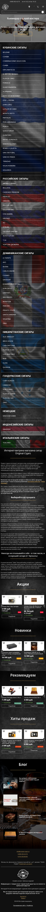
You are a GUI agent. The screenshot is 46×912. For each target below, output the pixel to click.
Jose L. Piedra (8, 100)
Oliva (5, 363)
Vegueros (7, 170)
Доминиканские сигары (18, 253)
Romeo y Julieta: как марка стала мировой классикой (30, 816)
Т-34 (4, 240)
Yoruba (6, 227)
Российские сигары (15, 178)
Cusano (6, 275)
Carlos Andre (9, 271)
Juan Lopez (7, 104)
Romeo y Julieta (9, 148)
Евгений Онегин (10, 231)
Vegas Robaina (9, 165)
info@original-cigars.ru (23, 851)
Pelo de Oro (8, 205)
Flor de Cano (8, 78)
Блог (23, 764)
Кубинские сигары (15, 47)
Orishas (6, 201)
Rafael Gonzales (10, 139)
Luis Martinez (9, 354)
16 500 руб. (7, 657)
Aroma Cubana (9, 183)
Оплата (23, 898)
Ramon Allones (9, 144)
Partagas (7, 117)
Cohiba (6, 56)
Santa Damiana (9, 314)
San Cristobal (9, 152)
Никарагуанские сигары (18, 332)
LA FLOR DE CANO (10, 109)
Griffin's (6, 293)
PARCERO (6, 306)
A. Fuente (7, 258)
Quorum (6, 367)
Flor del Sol (8, 398)
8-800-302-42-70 (23, 854)
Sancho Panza (9, 157)
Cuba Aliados (8, 380)
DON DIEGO (7, 288)
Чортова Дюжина (11, 244)
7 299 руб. (6, 699)
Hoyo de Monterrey (11, 96)
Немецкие (9, 411)
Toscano (7, 442)
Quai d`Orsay (8, 131)
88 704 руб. (34, 612)
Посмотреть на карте (25, 864)
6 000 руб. (28, 744)
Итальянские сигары (16, 438)
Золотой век (8, 236)
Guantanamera (9, 87)
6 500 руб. (12, 609)
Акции (23, 584)
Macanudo (7, 297)
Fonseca (6, 83)
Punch (5, 126)
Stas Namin (8, 214)
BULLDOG (6, 188)
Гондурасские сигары (17, 376)
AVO (4, 262)
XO (4, 222)
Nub (4, 358)
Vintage (6, 218)
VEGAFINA (7, 319)
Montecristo (8, 113)
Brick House (8, 341)
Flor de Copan (9, 394)
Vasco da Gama (9, 416)
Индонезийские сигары (18, 424)
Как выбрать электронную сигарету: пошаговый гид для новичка (29, 779)
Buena (5, 266)
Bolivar (6, 52)
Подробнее (23, 34)
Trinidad (7, 161)
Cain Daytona (9, 345)
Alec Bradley (8, 337)
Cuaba (5, 65)
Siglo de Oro (8, 209)
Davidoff (7, 279)
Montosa (7, 301)
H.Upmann (7, 91)
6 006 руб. (28, 699)
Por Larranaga (9, 122)
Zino (5, 323)
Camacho (7, 385)
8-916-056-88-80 (23, 856)
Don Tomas (8, 389)
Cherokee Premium (11, 192)
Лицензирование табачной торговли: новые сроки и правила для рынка (30, 799)
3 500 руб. (6, 745)
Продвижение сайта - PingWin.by (23, 905)
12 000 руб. (29, 656)
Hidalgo (6, 196)
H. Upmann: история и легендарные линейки (31, 833)
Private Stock (9, 310)
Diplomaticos (9, 70)
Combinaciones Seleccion (14, 61)
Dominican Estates (11, 284)
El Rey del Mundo (10, 74)
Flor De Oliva (8, 350)
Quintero (7, 135)
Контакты (23, 896)
